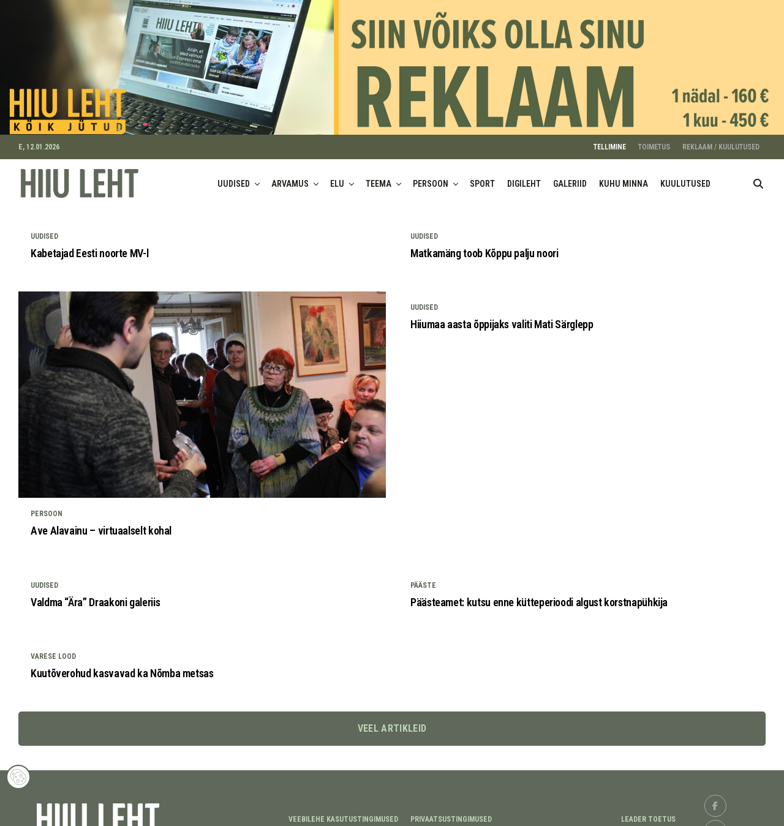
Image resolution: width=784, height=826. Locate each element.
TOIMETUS (654, 139)
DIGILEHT (524, 176)
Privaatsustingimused (451, 811)
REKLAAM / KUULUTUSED (721, 139)
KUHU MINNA (623, 176)
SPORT (482, 176)
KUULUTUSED (685, 176)
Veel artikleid (392, 721)
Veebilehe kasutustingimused (343, 811)
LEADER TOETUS (648, 811)
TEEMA (378, 176)
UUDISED (233, 176)
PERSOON (430, 176)
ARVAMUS (290, 176)
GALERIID (570, 176)
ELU (337, 176)
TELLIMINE (610, 139)
